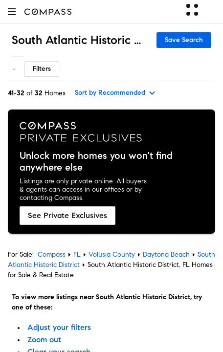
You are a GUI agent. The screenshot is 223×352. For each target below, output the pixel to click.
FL (77, 254)
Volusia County (112, 254)
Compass (52, 254)
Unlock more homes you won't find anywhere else (96, 162)
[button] (11, 11)
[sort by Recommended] (115, 93)
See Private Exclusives (67, 215)
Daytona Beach (166, 254)
